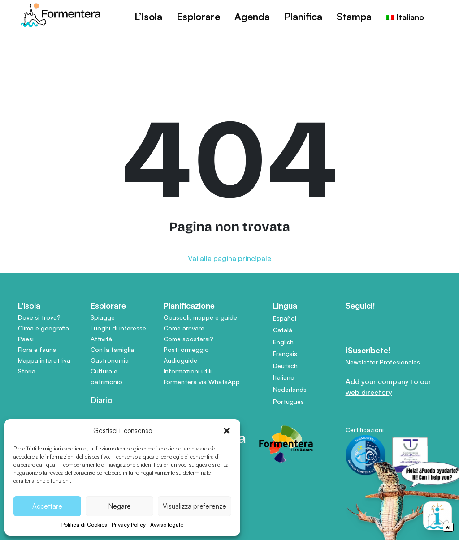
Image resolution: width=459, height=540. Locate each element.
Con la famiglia (112, 349)
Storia (26, 371)
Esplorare (198, 16)
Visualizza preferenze (194, 506)
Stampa (354, 16)
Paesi (26, 339)
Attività (101, 339)
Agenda (252, 16)
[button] (226, 430)
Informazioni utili (188, 371)
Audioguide (180, 360)
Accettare (47, 506)
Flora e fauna (37, 349)
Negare (119, 506)
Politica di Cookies (84, 524)
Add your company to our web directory (388, 387)
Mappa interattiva (44, 360)
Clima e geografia (43, 328)
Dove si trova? (39, 317)
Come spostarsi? (188, 339)
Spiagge (103, 317)
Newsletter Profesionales (383, 362)
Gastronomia (110, 360)
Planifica (303, 16)
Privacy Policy (129, 524)
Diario (102, 400)
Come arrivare (184, 328)
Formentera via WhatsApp (202, 382)
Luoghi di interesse (118, 328)
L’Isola (148, 16)
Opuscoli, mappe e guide (200, 317)
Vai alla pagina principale (229, 258)
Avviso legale (166, 524)
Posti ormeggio (186, 349)
